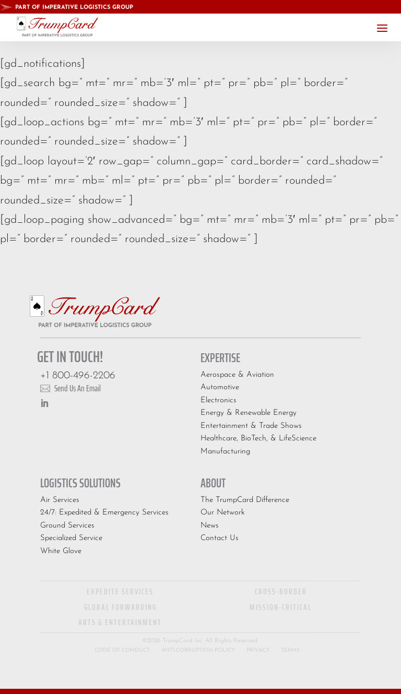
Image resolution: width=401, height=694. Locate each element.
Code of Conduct (122, 650)
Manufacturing (225, 452)
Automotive (219, 387)
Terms (290, 650)
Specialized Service (71, 538)
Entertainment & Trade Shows (251, 426)
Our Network (222, 513)
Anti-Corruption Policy (198, 650)
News (209, 526)
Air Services (59, 500)
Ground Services (67, 526)
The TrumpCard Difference (244, 500)
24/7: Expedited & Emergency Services (104, 513)
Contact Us (219, 538)
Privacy (257, 650)
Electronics (218, 400)
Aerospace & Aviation (237, 375)
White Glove (60, 551)
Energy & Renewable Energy (248, 413)
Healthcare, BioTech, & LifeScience (258, 438)
